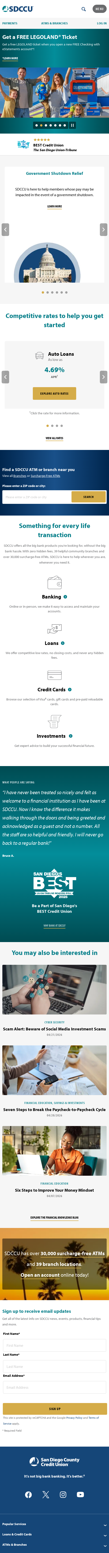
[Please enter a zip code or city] (37, 497)
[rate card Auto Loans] (54, 375)
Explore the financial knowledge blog (54, 1217)
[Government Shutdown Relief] (54, 225)
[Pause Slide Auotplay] (72, 123)
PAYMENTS (9, 23)
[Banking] (54, 597)
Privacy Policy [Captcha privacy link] (74, 1417)
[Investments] (54, 734)
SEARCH (88, 497)
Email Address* (14, 1375)
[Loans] (54, 643)
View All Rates (54, 438)
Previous (5, 229)
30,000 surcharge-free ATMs (73, 1253)
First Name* (11, 1334)
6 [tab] (60, 125)
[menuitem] (54, 1524)
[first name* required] (54, 1345)
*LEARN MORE (10, 58)
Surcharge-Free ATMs (45, 476)
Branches (19, 476)
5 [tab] (55, 125)
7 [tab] (65, 125)
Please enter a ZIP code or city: (23, 486)
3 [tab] (46, 125)
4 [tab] (50, 125)
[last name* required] (54, 1366)
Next (103, 229)
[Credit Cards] (54, 690)
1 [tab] (36, 125)
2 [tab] (41, 125)
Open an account (40, 1275)
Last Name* (11, 1354)
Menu (100, 9)
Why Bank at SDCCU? (54, 925)
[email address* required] (54, 1387)
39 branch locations (58, 1264)
